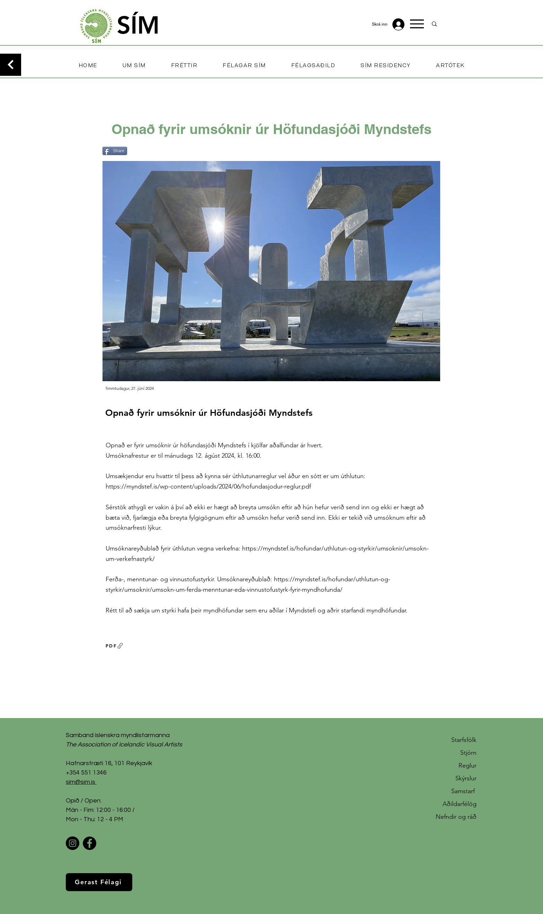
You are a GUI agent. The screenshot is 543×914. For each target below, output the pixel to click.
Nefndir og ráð (456, 817)
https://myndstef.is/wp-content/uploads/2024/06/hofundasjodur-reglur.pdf (208, 486)
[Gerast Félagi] (99, 882)
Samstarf (464, 791)
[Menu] (417, 24)
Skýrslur (466, 778)
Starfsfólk (464, 740)
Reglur (468, 765)
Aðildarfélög (460, 804)
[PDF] (115, 646)
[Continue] (10, 65)
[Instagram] (72, 843)
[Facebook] (89, 843)
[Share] (115, 151)
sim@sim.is (80, 782)
